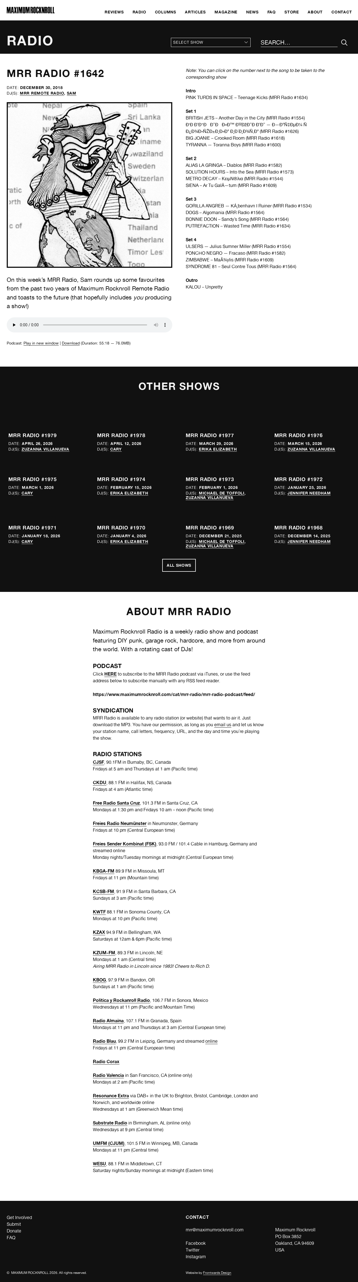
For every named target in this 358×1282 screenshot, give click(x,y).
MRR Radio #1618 (265, 138)
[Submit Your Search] (344, 42)
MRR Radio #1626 (279, 131)
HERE (110, 674)
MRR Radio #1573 (274, 172)
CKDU (99, 782)
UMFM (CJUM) (108, 1143)
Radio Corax (106, 1061)
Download (71, 343)
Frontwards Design (217, 1273)
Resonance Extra (111, 1095)
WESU (99, 1163)
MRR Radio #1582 (262, 165)
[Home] (31, 12)
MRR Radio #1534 (292, 205)
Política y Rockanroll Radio (121, 1000)
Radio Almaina (108, 1020)
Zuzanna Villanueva (45, 449)
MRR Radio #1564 (245, 212)
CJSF (98, 762)
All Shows (179, 565)
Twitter (192, 1250)
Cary (116, 449)
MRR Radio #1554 (285, 118)
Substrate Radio (110, 1123)
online (211, 1041)
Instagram (196, 1256)
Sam (71, 93)
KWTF (99, 912)
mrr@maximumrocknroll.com (215, 1229)
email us (222, 724)
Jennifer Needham (309, 493)
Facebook (196, 1243)
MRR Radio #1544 (263, 178)
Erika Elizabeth (218, 449)
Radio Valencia (108, 1075)
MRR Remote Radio (42, 93)
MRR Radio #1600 (261, 144)
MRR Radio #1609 (257, 185)
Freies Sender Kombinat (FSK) (124, 844)
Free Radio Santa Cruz (116, 803)
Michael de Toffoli (221, 493)
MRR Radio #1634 (288, 97)
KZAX (99, 932)
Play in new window (41, 343)
